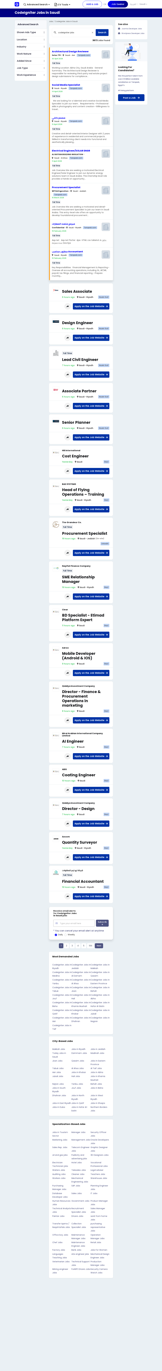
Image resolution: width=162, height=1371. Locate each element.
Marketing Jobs (59, 1139)
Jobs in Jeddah (98, 1048)
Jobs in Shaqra (98, 1102)
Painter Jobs (58, 1215)
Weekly (71, 934)
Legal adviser (97, 1169)
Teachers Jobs (98, 1173)
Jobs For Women (99, 1249)
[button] (36, 4)
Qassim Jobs (77, 1060)
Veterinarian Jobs (61, 1261)
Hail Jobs (75, 1075)
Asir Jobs (56, 1071)
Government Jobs (80, 1200)
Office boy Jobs (60, 1234)
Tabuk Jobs (58, 1067)
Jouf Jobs (76, 1087)
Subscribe (102, 923)
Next (99, 945)
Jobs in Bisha (97, 1087)
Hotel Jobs (76, 1162)
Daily (60, 934)
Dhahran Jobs (59, 1095)
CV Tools (62, 4)
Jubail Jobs (57, 1075)
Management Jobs (80, 1139)
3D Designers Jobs (100, 1154)
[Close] (92, 32)
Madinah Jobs (97, 1052)
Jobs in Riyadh (78, 1048)
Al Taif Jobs (96, 1067)
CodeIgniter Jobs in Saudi (66, 21)
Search (102, 32)
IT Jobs (94, 1192)
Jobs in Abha (97, 1071)
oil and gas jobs (60, 1154)
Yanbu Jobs (77, 1083)
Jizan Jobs (57, 1060)
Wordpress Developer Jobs (133, 33)
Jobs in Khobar (78, 1071)
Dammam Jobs (79, 1052)
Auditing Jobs (59, 1173)
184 (90, 945)
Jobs (51, 21)
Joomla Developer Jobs (132, 28)
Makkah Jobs (58, 1048)
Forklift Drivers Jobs (80, 1268)
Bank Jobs (76, 1249)
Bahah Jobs (96, 1083)
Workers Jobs (58, 1177)
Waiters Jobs (58, 1169)
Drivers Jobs (77, 1215)
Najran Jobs (58, 1083)
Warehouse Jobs (99, 1177)
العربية (133, 4)
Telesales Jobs (78, 1169)
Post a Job (131, 97)
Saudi (142, 4)
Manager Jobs (78, 1131)
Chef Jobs (57, 1242)
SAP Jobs (75, 1185)
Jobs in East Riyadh (61, 1102)
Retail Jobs (96, 1242)
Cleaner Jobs (77, 1173)
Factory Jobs (58, 1249)
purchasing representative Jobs (98, 1227)
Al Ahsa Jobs (77, 1067)
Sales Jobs (76, 1192)
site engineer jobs (80, 1253)
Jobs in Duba (58, 1106)
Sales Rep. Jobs (59, 1146)
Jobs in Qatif (77, 1102)
